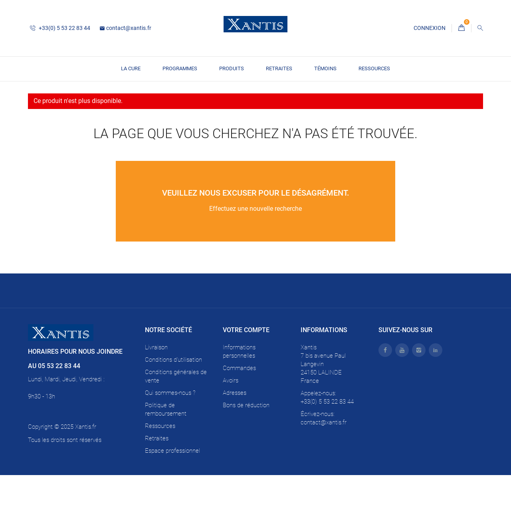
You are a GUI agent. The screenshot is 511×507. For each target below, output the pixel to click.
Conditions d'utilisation (173, 391)
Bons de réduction (246, 437)
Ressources (374, 68)
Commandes (239, 400)
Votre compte (246, 362)
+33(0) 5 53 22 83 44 (60, 28)
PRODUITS (231, 68)
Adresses (234, 424)
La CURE (131, 68)
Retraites (279, 68)
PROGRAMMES (179, 68)
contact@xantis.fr (125, 28)
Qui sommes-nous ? (170, 424)
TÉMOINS (325, 68)
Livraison (156, 379)
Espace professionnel (172, 482)
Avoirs (230, 412)
